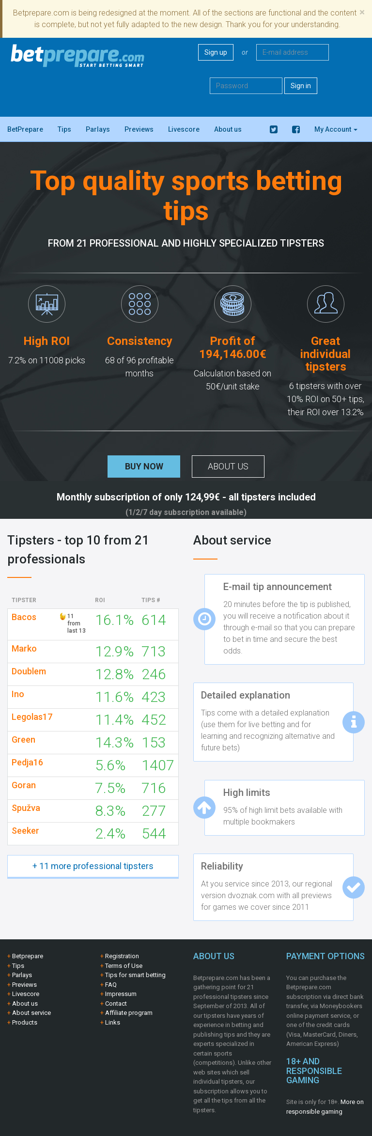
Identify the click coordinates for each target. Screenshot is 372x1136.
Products (24, 1022)
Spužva (26, 808)
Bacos (24, 617)
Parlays (98, 129)
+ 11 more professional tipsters (93, 866)
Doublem (29, 671)
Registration (122, 956)
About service (31, 1012)
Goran (24, 785)
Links (112, 1022)
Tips (64, 129)
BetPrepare (25, 129)
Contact (116, 1003)
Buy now (144, 466)
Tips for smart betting (135, 975)
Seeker (25, 830)
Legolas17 (32, 717)
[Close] (362, 12)
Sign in (301, 86)
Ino (18, 694)
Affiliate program (129, 1012)
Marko (24, 648)
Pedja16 (27, 762)
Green (23, 739)
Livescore (184, 129)
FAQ (111, 984)
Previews (139, 129)
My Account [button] (335, 129)
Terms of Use (123, 965)
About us (228, 129)
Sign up (215, 52)
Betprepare (27, 956)
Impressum (121, 993)
